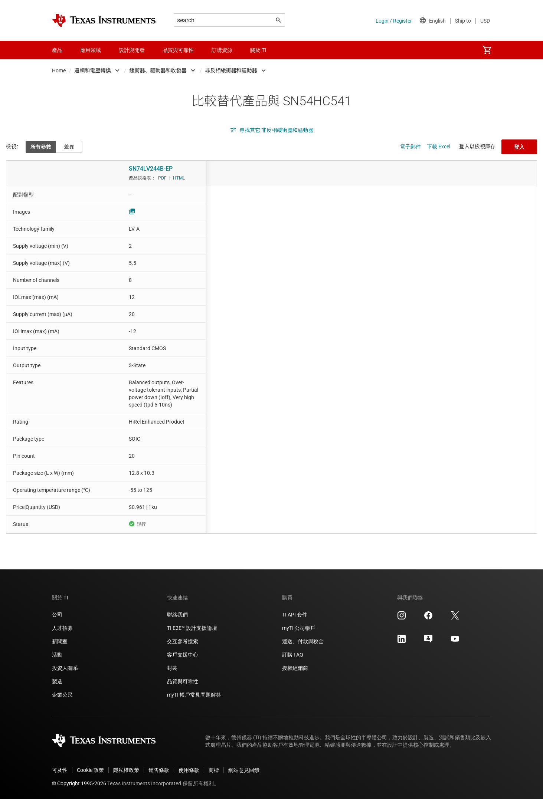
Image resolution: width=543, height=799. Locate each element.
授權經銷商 (295, 668)
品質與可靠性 (182, 681)
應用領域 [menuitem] (90, 50)
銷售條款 (158, 770)
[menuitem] (487, 50)
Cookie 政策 (90, 770)
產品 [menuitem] (57, 50)
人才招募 (62, 628)
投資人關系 (65, 668)
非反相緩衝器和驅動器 (231, 70)
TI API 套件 (294, 615)
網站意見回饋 (243, 770)
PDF (162, 178)
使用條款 (189, 770)
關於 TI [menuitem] (258, 50)
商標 (214, 770)
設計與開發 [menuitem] (132, 50)
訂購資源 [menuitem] (222, 50)
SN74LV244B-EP (151, 168)
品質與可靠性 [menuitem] (178, 50)
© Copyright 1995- (79, 783)
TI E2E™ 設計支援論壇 (192, 628)
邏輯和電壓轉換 (93, 70)
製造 (57, 681)
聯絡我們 (177, 615)
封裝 (172, 668)
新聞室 (60, 641)
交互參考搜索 (182, 641)
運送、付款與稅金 (303, 641)
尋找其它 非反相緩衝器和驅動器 (271, 130)
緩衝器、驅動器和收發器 (158, 70)
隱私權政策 (126, 770)
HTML (179, 178)
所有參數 (40, 147)
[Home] (104, 20)
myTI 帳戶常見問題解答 (194, 695)
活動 (57, 655)
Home (59, 70)
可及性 (60, 770)
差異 (69, 147)
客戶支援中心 (182, 655)
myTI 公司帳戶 (298, 628)
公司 (57, 615)
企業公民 (62, 695)
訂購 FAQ (292, 655)
